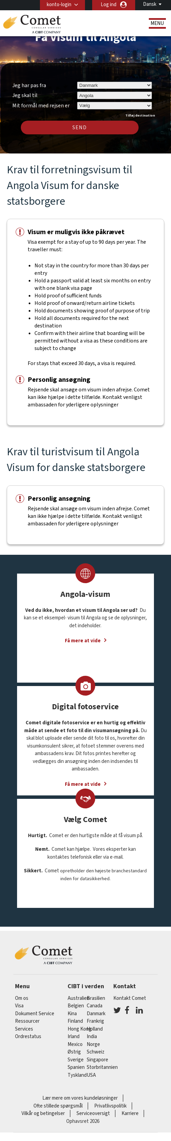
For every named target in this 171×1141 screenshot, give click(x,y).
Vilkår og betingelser (43, 1113)
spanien (76, 1067)
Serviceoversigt (93, 1113)
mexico (75, 1044)
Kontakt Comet (129, 998)
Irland (74, 1036)
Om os (21, 998)
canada (94, 1005)
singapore (97, 1059)
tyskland (77, 1075)
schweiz (95, 1052)
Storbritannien (102, 1067)
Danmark (96, 1013)
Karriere (130, 1113)
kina (72, 1013)
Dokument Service (34, 1013)
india (92, 1036)
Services (24, 1029)
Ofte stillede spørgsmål (58, 1106)
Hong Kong (79, 1029)
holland (95, 1029)
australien (78, 998)
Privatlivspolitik (110, 1106)
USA (91, 1075)
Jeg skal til (25, 95)
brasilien (96, 998)
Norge (93, 1044)
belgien (76, 1005)
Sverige (76, 1059)
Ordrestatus (28, 1036)
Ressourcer (27, 1021)
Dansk (149, 4)
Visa (19, 1005)
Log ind (108, 4)
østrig (74, 1052)
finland (75, 1021)
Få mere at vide (83, 640)
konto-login (59, 4)
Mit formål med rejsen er (41, 104)
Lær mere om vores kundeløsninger (80, 1098)
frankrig (95, 1021)
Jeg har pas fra (29, 85)
